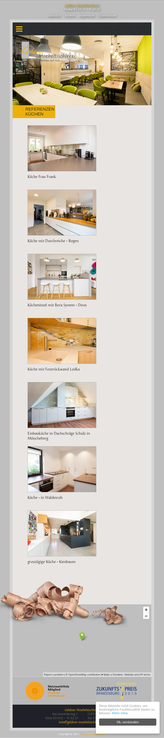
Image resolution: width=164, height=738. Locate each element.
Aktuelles (54, 16)
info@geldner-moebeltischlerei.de (82, 722)
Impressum (87, 16)
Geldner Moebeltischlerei (82, 6)
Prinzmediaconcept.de (93, 734)
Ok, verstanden (128, 722)
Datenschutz (107, 16)
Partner (70, 16)
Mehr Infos (120, 713)
